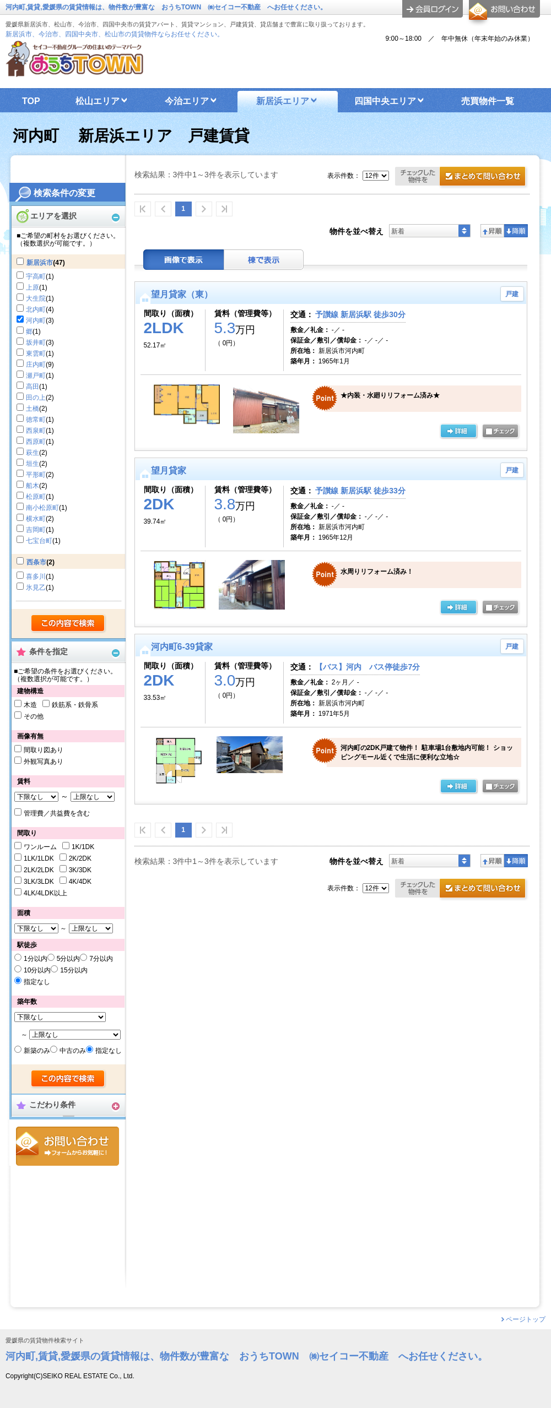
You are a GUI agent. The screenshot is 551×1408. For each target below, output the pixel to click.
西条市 (36, 562)
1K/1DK (83, 847)
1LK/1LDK (39, 858)
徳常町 (36, 419)
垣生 (32, 463)
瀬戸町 (36, 375)
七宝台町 (39, 541)
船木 (32, 486)
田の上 (36, 397)
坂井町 (36, 342)
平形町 (36, 475)
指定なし (37, 982)
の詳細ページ (458, 432)
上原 (32, 287)
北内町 (36, 309)
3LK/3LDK (39, 881)
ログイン (432, 9)
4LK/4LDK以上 (45, 893)
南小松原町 (42, 508)
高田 (32, 386)
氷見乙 (36, 587)
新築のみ (37, 1050)
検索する (68, 623)
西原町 (36, 441)
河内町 (36, 320)
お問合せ (67, 1146)
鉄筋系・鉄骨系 (75, 705)
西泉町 (36, 430)
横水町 (36, 519)
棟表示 (264, 259)
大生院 (36, 298)
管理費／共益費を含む (57, 813)
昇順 (492, 230)
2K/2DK (80, 858)
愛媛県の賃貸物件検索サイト (45, 1341)
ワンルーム (40, 847)
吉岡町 (36, 530)
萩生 (32, 452)
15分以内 (73, 970)
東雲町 (36, 353)
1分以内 (35, 959)
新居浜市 (39, 263)
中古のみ (73, 1050)
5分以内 (68, 959)
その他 (34, 716)
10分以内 (37, 970)
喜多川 (36, 576)
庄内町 (36, 364)
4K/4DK (80, 881)
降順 (516, 230)
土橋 (32, 408)
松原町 (36, 497)
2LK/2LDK (39, 870)
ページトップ (525, 1319)
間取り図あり (43, 750)
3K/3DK (80, 870)
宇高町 (36, 276)
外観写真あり (43, 761)
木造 (30, 705)
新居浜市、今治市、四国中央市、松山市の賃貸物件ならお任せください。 (115, 34)
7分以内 (101, 959)
